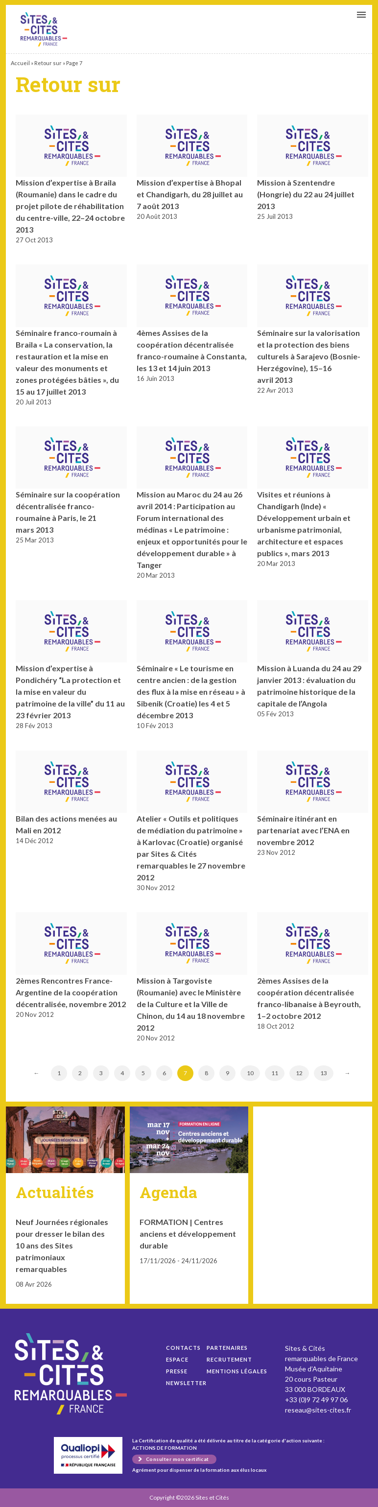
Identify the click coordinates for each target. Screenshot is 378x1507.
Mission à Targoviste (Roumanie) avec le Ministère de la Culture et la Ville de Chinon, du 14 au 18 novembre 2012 (191, 1004)
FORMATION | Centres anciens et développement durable (188, 1233)
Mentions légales (237, 1371)
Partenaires (227, 1347)
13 (323, 1073)
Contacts (183, 1347)
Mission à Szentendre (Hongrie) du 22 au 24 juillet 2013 (305, 194)
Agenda (168, 1191)
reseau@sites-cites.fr (318, 1410)
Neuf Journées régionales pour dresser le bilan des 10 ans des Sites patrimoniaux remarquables (62, 1245)
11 (274, 1073)
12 (299, 1073)
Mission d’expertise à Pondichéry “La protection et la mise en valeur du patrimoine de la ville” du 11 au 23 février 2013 (70, 691)
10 (250, 1073)
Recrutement (229, 1359)
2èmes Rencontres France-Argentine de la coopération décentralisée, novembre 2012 (71, 992)
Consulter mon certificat (177, 1459)
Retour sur (48, 63)
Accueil (20, 63)
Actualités (55, 1191)
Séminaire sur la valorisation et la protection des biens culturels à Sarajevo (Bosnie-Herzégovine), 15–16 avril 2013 (308, 356)
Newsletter (186, 1383)
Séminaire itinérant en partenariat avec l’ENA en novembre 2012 (303, 830)
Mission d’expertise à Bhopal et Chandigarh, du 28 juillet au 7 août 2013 (190, 194)
